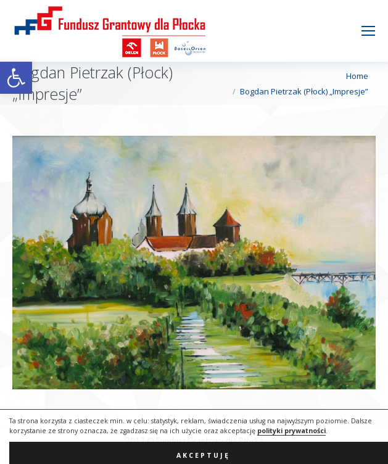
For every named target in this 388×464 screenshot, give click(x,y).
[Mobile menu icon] (368, 30)
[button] (16, 78)
